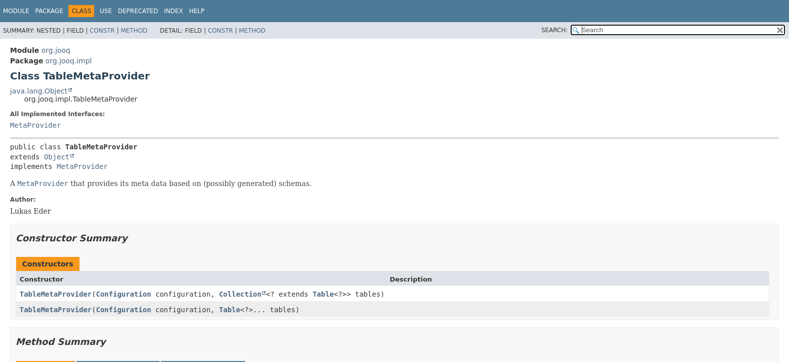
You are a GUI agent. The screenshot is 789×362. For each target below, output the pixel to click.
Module (16, 11)
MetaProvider (35, 125)
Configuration (123, 294)
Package (49, 11)
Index (173, 11)
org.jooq (55, 50)
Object (56, 157)
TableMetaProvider (56, 294)
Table (323, 294)
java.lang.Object (38, 91)
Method (134, 30)
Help (197, 11)
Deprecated (138, 11)
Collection (240, 294)
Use (106, 11)
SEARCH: (554, 30)
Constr (102, 30)
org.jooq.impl (68, 61)
